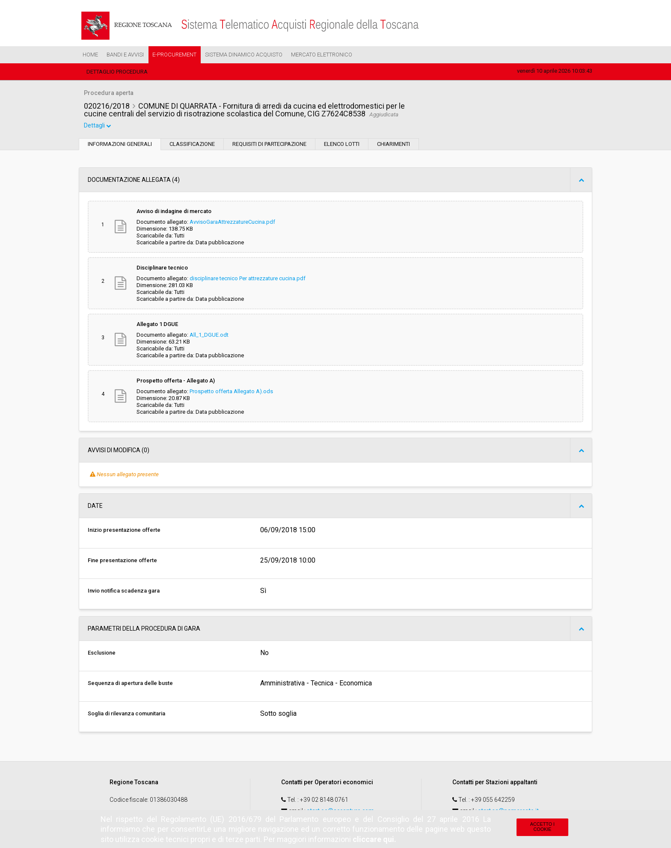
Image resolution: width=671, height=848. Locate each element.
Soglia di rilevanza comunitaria (126, 714)
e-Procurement (174, 54)
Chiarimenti (393, 145)
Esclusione (102, 653)
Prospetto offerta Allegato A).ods (231, 392)
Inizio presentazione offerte (124, 531)
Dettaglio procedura (117, 71)
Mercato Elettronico (321, 54)
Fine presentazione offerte (122, 561)
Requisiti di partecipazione (269, 145)
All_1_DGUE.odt (209, 335)
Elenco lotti (341, 145)
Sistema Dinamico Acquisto (243, 54)
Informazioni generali (120, 145)
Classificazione (192, 145)
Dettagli (98, 126)
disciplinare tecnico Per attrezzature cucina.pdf (248, 279)
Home (90, 54)
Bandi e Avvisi (125, 54)
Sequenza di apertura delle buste (130, 684)
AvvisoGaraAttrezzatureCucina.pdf (232, 222)
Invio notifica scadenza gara (124, 591)
